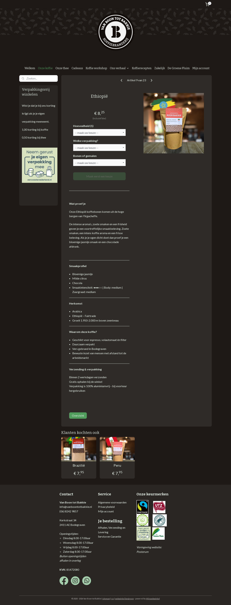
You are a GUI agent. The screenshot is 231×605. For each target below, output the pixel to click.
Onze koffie (45, 68)
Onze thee (62, 68)
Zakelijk (159, 68)
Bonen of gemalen (84, 155)
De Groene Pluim (179, 68)
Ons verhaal (119, 68)
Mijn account (200, 68)
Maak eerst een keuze (99, 176)
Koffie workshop (96, 68)
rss (112, 598)
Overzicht (78, 415)
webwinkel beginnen (124, 598)
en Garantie (114, 536)
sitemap (106, 598)
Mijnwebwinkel (153, 598)
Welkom (29, 68)
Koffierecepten (142, 68)
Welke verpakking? (85, 140)
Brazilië (79, 465)
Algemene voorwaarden (112, 502)
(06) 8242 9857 (68, 511)
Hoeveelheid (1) (83, 125)
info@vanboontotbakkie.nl (75, 506)
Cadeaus (77, 68)
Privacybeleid (106, 506)
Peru (117, 465)
